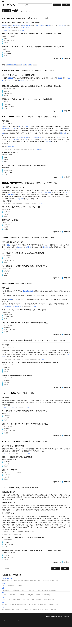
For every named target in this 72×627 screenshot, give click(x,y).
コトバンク (8, 5)
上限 (25, 65)
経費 (30, 65)
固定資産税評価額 (11, 65)
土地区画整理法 (26, 25)
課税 (61, 133)
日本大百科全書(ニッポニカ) (13, 117)
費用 (48, 25)
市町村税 (28, 247)
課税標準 (26, 137)
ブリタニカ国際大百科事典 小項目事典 (17, 340)
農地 (46, 139)
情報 (21, 30)
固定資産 (15, 139)
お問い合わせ (66, 616)
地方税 (65, 192)
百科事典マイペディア (11, 237)
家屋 (9, 28)
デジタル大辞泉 (8, 18)
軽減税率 (48, 141)
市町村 (22, 28)
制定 (49, 192)
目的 (20, 126)
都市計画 (10, 78)
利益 (3, 133)
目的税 (27, 28)
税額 (10, 299)
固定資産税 (37, 137)
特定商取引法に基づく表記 (56, 616)
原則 (15, 128)
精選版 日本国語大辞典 (11, 71)
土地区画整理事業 (41, 25)
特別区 (8, 245)
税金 (34, 65)
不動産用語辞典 (8, 284)
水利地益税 (11, 194)
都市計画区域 (5, 128)
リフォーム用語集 (9, 393)
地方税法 (21, 80)
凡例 (23, 30)
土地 (5, 28)
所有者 (60, 78)
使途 (3, 126)
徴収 (27, 139)
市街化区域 (61, 25)
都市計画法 (5, 25)
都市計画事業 (17, 25)
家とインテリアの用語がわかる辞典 (16, 441)
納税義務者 (20, 137)
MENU (3, 1)
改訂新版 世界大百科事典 (12, 183)
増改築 (20, 65)
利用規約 (48, 616)
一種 (65, 133)
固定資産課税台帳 (28, 291)
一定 (27, 126)
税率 (57, 137)
